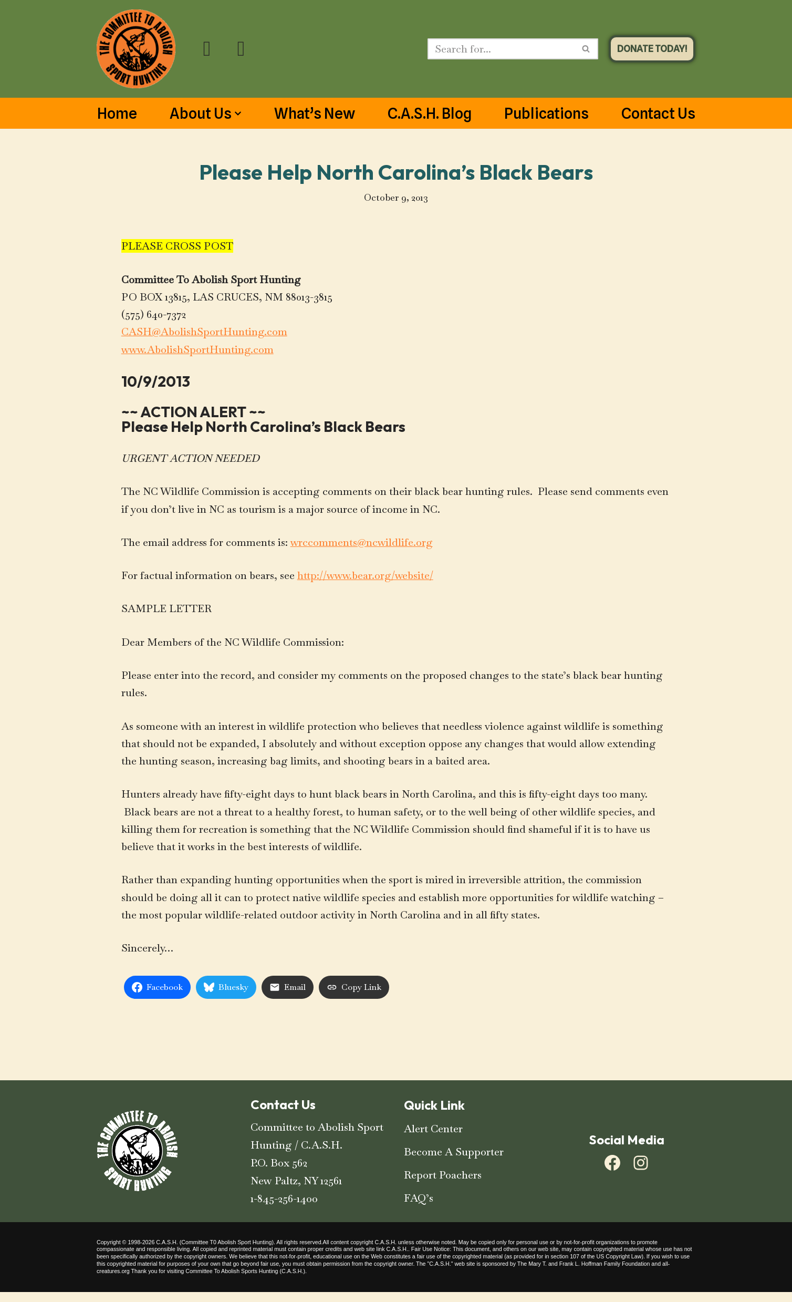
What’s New (314, 113)
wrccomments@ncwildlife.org (362, 546)
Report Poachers (443, 1185)
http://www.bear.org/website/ (367, 580)
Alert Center (433, 1138)
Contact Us (658, 113)
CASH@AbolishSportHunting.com (204, 334)
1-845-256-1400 (284, 1208)
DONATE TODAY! (652, 48)
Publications (546, 113)
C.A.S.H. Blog (430, 113)
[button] (238, 113)
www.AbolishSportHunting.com (198, 352)
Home (117, 113)
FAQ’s (418, 1208)
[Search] (501, 48)
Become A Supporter (454, 1162)
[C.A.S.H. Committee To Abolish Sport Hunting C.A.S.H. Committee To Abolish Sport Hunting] (136, 48)
